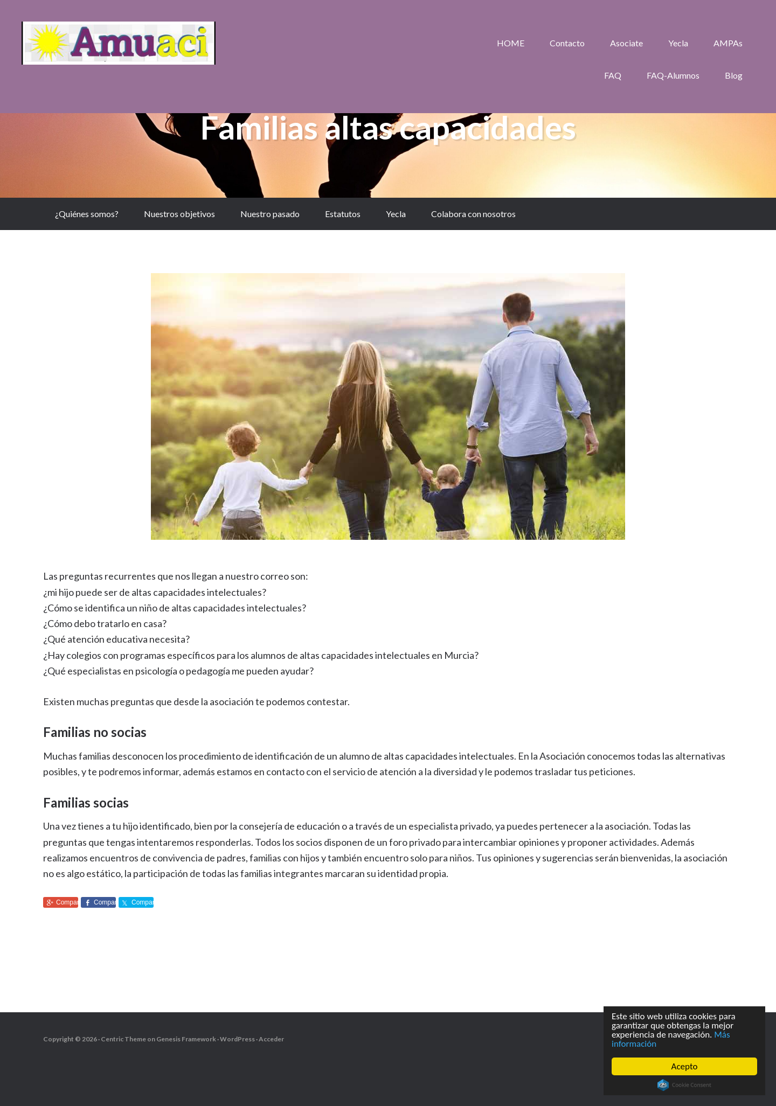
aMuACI (119, 43)
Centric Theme (123, 1039)
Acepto (684, 1066)
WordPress (237, 1039)
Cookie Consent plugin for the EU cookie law (684, 1085)
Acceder (271, 1039)
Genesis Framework (186, 1039)
